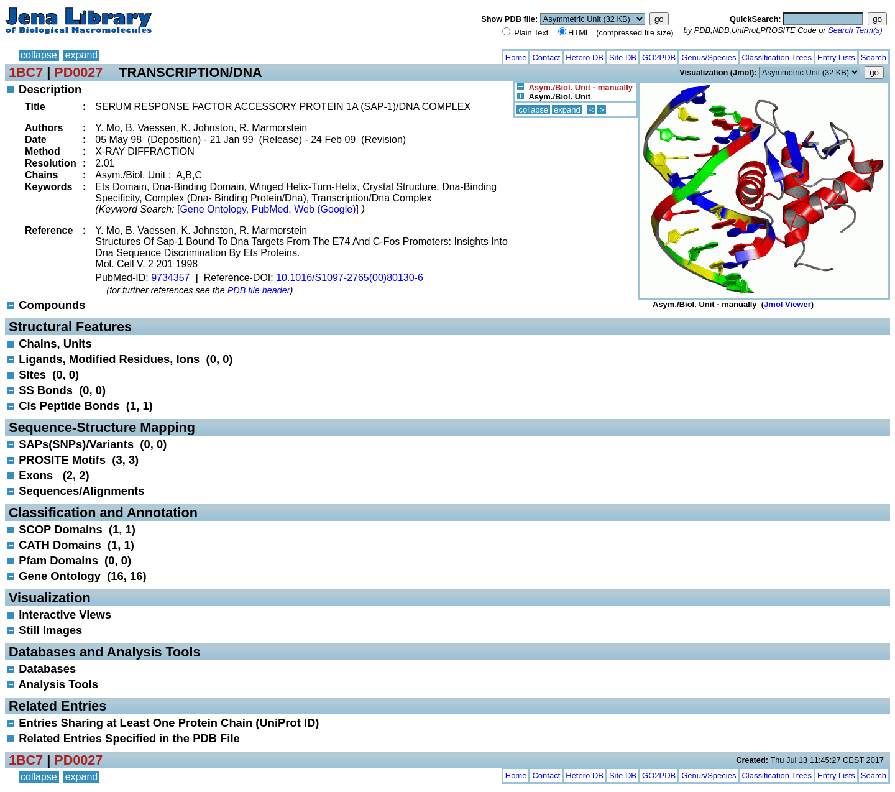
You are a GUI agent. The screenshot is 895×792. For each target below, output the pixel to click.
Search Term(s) (855, 30)
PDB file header (258, 290)
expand (81, 55)
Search (873, 57)
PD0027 (78, 72)
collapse (39, 55)
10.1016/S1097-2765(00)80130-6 (349, 277)
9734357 (170, 277)
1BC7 (26, 72)
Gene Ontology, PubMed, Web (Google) (268, 209)
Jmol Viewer (787, 304)
